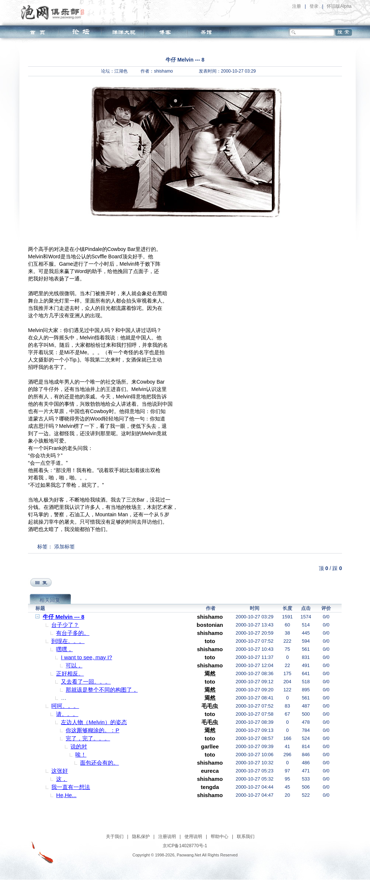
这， (61, 779)
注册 (296, 6)
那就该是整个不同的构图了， (102, 690)
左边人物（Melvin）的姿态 (94, 722)
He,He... (66, 795)
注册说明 (167, 836)
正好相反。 (70, 673)
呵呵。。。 (65, 706)
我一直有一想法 (70, 787)
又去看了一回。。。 (86, 681)
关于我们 (115, 836)
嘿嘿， (64, 649)
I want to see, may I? (86, 657)
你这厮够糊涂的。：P (92, 730)
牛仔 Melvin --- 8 (63, 617)
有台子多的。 (72, 633)
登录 (314, 6)
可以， (74, 665)
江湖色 (121, 71)
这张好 (59, 771)
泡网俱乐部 (54, 12)
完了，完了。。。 (88, 738)
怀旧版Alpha (339, 6)
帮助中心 (219, 836)
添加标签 (64, 546)
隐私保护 (141, 836)
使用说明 (193, 836)
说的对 (78, 746)
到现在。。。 (67, 641)
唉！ (80, 754)
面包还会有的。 (99, 762)
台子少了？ (65, 625)
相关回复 (49, 600)
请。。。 (67, 714)
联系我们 (246, 836)
